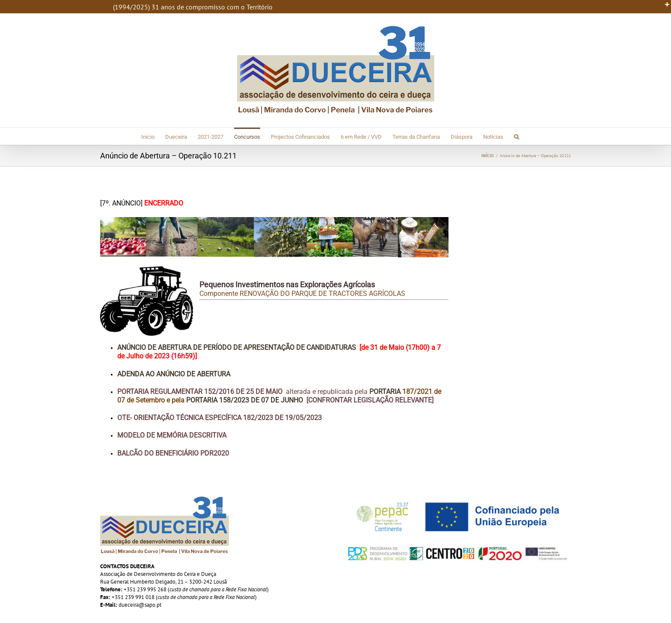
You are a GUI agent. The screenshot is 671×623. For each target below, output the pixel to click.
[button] (516, 136)
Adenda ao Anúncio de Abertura (173, 374)
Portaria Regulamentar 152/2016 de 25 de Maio (199, 392)
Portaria (385, 392)
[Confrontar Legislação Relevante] (369, 400)
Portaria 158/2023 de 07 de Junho (244, 400)
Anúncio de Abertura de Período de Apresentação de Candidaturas (236, 347)
